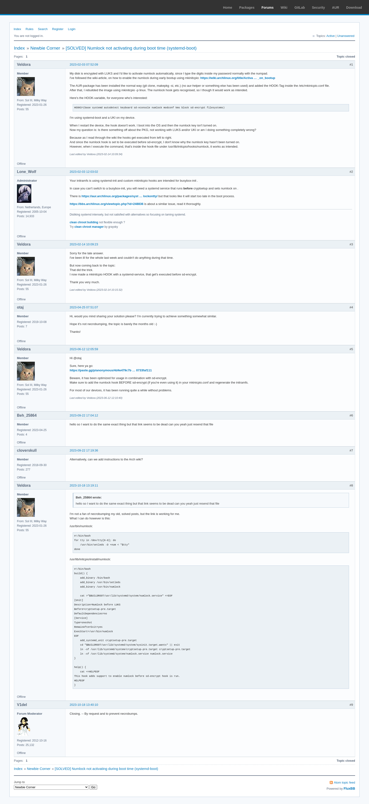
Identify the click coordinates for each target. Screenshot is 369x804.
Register (57, 29)
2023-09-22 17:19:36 (84, 450)
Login (72, 29)
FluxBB (349, 788)
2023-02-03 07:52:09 (84, 64)
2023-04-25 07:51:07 (84, 307)
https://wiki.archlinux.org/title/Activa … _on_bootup (237, 78)
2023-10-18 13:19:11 (84, 485)
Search (43, 29)
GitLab (299, 7)
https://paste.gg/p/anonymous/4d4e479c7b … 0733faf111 (111, 370)
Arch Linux (26, 7)
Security (318, 7)
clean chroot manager (89, 226)
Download (354, 7)
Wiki (284, 7)
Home (227, 7)
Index (17, 29)
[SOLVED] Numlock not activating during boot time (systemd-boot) (131, 48)
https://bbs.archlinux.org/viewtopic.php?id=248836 (106, 204)
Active (330, 36)
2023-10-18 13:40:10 (84, 704)
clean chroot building (84, 222)
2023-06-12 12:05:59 (84, 349)
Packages (247, 7)
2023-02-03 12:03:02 (84, 171)
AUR (335, 7)
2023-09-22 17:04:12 (84, 415)
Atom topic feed (344, 782)
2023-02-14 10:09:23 (84, 244)
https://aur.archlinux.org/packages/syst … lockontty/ (120, 196)
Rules (29, 29)
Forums (267, 7)
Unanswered (345, 36)
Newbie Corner (45, 48)
